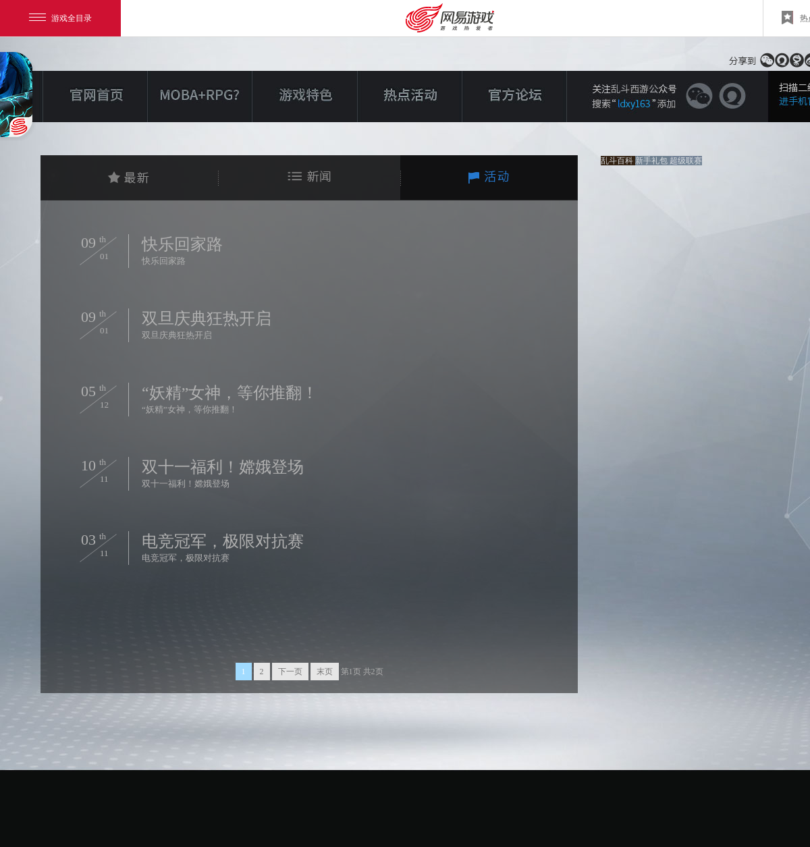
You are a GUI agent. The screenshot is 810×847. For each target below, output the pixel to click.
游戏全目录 (60, 18)
